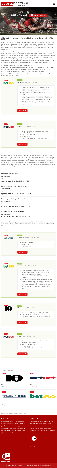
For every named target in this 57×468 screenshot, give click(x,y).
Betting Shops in (5, 413)
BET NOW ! (22, 111)
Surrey (16, 413)
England (12, 413)
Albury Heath (32, 83)
